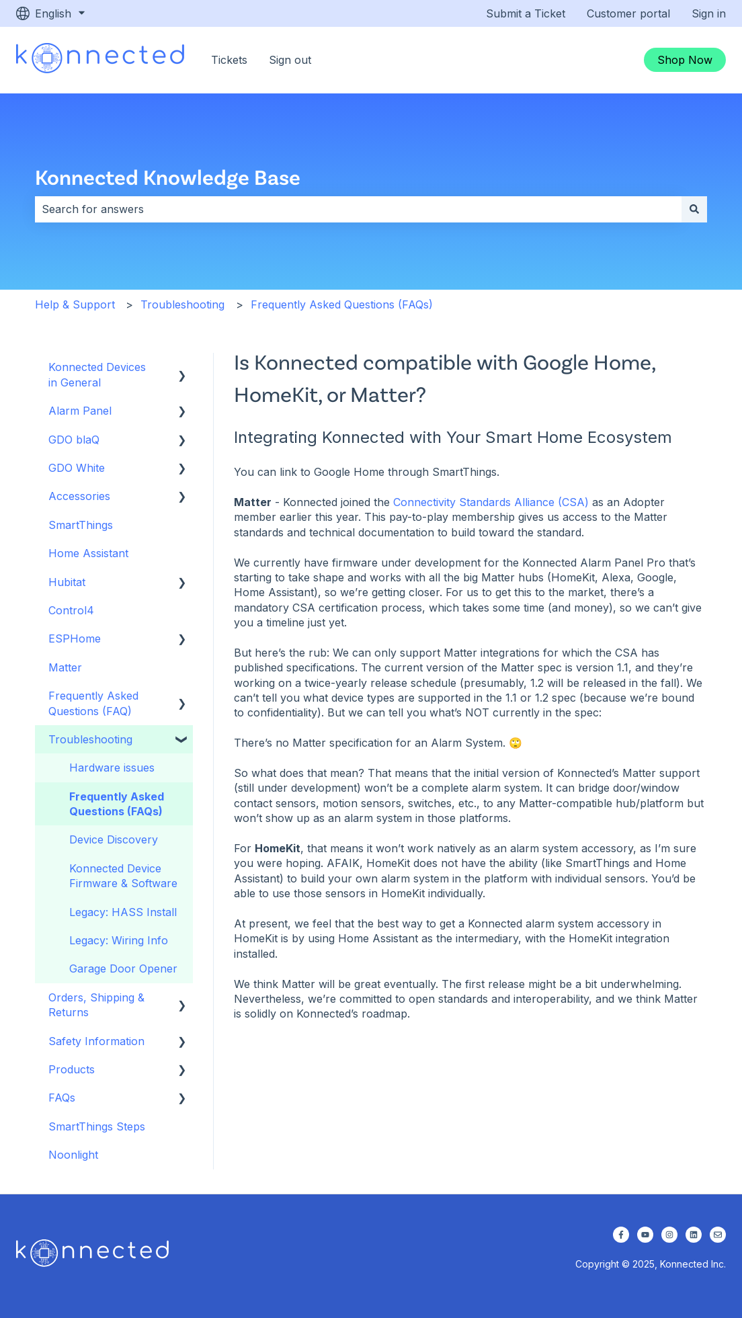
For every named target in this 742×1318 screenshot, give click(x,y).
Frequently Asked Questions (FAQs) (342, 304)
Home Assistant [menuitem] (88, 553)
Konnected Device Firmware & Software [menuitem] (123, 876)
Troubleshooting (182, 304)
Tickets (229, 60)
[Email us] (718, 1235)
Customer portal (628, 13)
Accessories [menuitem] (79, 496)
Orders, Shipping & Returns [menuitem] (96, 1005)
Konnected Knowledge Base (167, 176)
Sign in (709, 13)
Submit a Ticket (525, 13)
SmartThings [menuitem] (80, 525)
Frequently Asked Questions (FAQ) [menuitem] (93, 703)
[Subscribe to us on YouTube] (645, 1235)
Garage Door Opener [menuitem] (123, 968)
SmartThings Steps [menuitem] (96, 1126)
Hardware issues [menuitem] (112, 767)
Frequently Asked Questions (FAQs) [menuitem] (116, 804)
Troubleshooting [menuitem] (90, 739)
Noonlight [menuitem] (73, 1154)
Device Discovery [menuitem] (113, 839)
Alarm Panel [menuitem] (80, 410)
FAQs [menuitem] (61, 1097)
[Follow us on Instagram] (669, 1235)
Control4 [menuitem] (71, 610)
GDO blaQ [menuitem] (73, 439)
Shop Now (684, 60)
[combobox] (358, 209)
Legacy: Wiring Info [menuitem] (118, 940)
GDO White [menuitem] (76, 468)
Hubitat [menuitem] (66, 582)
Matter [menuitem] (65, 667)
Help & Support (75, 304)
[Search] (694, 209)
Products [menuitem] (71, 1069)
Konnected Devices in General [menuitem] (97, 374)
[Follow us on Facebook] (621, 1235)
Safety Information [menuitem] (96, 1041)
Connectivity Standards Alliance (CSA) (491, 502)
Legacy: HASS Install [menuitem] (123, 912)
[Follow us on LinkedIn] (694, 1235)
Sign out (290, 60)
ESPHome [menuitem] (74, 638)
